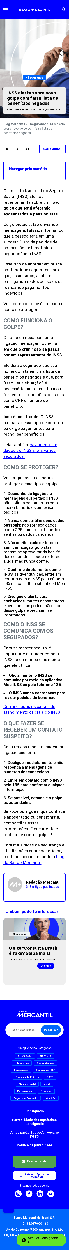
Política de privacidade (34, 1145)
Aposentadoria (45, 1063)
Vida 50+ (50, 1098)
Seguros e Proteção (26, 1098)
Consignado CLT (45, 1070)
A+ (27, 149)
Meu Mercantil (27, 1084)
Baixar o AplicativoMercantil (34, 1175)
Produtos (46, 1091)
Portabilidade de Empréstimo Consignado (34, 1122)
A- (7, 149)
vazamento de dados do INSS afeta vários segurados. (30, 450)
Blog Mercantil (14, 124)
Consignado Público (27, 1077)
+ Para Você (25, 1056)
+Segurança (37, 124)
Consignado (34, 1111)
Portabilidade (25, 1091)
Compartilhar (52, 148)
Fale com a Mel (34, 1161)
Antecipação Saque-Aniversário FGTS (34, 1134)
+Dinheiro (45, 1056)
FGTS (50, 1077)
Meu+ (47, 1084)
